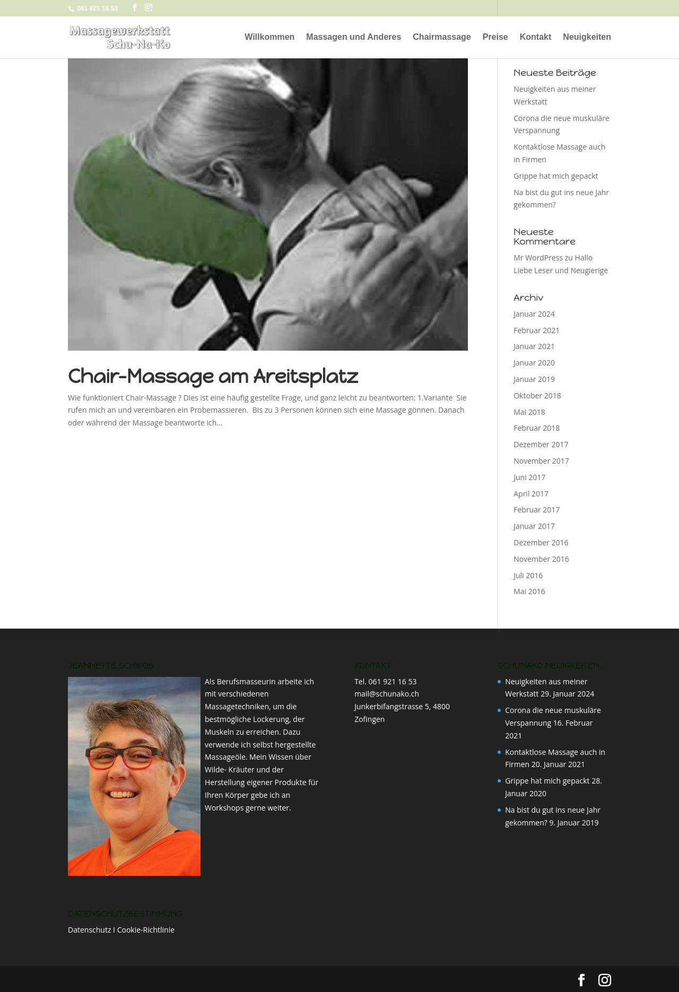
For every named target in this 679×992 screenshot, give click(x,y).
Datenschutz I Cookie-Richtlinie (121, 930)
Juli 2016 (528, 575)
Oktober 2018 (537, 395)
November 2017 (541, 461)
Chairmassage (442, 37)
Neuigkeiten (587, 37)
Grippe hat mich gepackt (555, 176)
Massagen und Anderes (353, 37)
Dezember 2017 (540, 444)
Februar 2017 (536, 509)
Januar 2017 (534, 526)
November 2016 (541, 559)
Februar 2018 (536, 428)
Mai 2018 (529, 412)
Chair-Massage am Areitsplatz (213, 376)
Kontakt (536, 37)
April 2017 (531, 494)
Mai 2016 (529, 591)
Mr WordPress (538, 258)
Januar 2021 (534, 346)
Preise (495, 37)
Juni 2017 (529, 477)
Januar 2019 (534, 379)
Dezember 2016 (540, 542)
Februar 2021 (536, 330)
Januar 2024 (534, 314)
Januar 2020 (534, 363)
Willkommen (269, 37)
